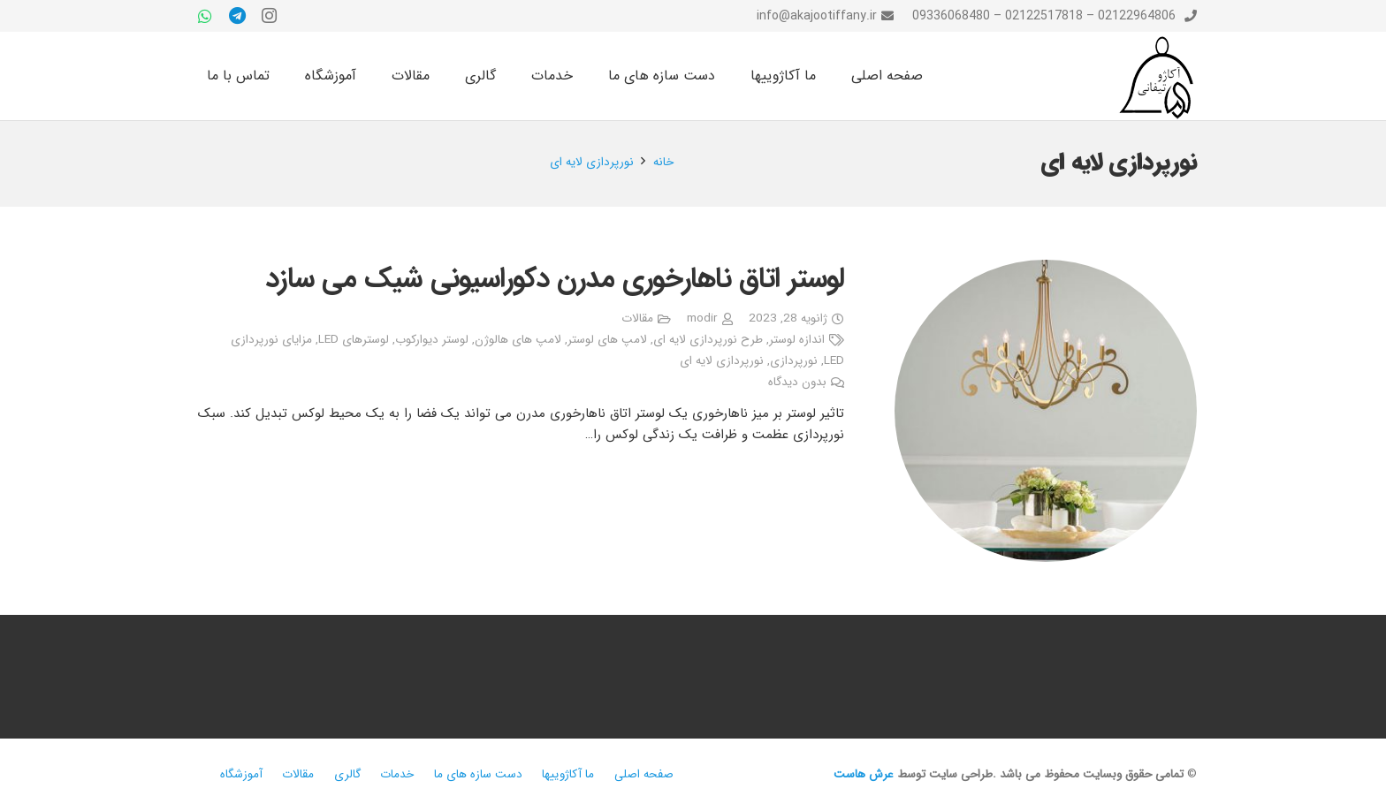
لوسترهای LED (353, 339)
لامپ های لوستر (607, 339)
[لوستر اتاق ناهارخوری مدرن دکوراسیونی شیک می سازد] (1046, 411)
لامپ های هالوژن (518, 339)
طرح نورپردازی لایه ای (708, 339)
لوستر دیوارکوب (431, 339)
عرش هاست (864, 774)
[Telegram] (237, 16)
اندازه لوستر (797, 339)
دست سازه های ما (478, 774)
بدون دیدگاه (797, 382)
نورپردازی (794, 361)
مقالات (637, 318)
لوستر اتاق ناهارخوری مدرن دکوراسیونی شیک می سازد (555, 279)
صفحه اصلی (644, 774)
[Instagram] (269, 16)
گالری (347, 774)
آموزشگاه (241, 774)
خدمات (397, 774)
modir (702, 318)
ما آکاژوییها (568, 774)
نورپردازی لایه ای (722, 361)
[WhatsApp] (205, 16)
